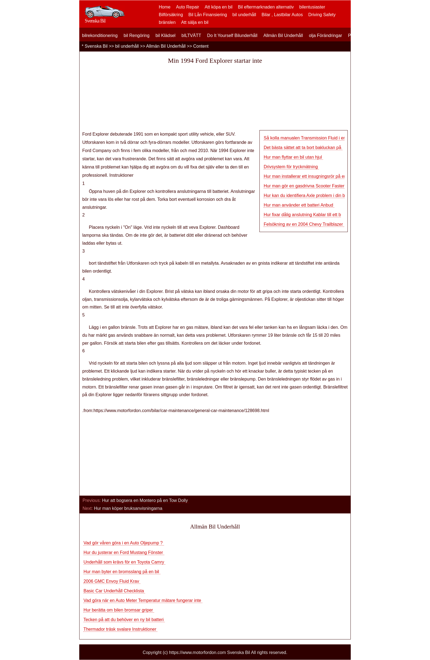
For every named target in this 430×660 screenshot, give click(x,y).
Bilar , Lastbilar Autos (282, 14)
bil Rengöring (136, 35)
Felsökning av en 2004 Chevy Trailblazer (304, 224)
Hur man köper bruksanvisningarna (128, 508)
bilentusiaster (312, 7)
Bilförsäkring (171, 14)
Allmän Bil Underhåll (283, 35)
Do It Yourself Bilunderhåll (232, 35)
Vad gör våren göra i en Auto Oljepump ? (123, 543)
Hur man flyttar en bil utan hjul (293, 157)
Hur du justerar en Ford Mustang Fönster (123, 552)
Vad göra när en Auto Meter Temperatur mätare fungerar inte (142, 600)
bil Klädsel (165, 35)
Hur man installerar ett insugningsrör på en (305, 176)
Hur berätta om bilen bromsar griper (118, 610)
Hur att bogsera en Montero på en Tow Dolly (145, 500)
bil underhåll (244, 14)
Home (165, 7)
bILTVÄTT (191, 35)
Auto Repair (187, 7)
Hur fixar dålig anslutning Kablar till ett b (302, 214)
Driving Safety (322, 14)
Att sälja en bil (194, 22)
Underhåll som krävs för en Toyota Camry (124, 562)
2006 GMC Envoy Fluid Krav (111, 581)
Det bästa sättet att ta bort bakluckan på (303, 147)
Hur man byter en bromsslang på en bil (121, 571)
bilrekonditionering (100, 35)
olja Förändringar (325, 35)
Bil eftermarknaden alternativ (266, 7)
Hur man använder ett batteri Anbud (299, 205)
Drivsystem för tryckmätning (291, 166)
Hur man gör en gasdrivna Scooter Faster (305, 186)
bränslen (167, 22)
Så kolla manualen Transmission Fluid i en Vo (308, 138)
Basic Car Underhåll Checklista (114, 590)
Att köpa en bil (218, 7)
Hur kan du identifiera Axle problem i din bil (305, 195)
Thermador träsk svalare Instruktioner (120, 629)
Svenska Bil (96, 46)
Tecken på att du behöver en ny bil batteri (124, 619)
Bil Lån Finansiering (207, 14)
